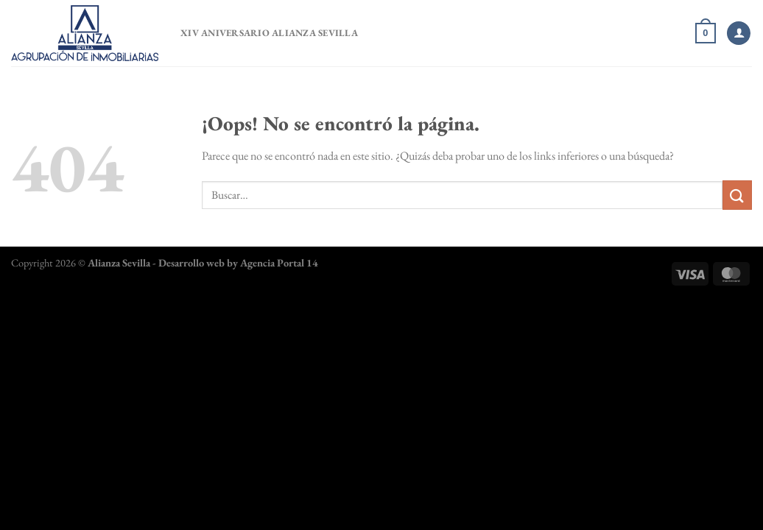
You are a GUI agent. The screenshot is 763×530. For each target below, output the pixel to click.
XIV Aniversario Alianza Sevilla (269, 32)
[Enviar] (737, 194)
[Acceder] (738, 33)
